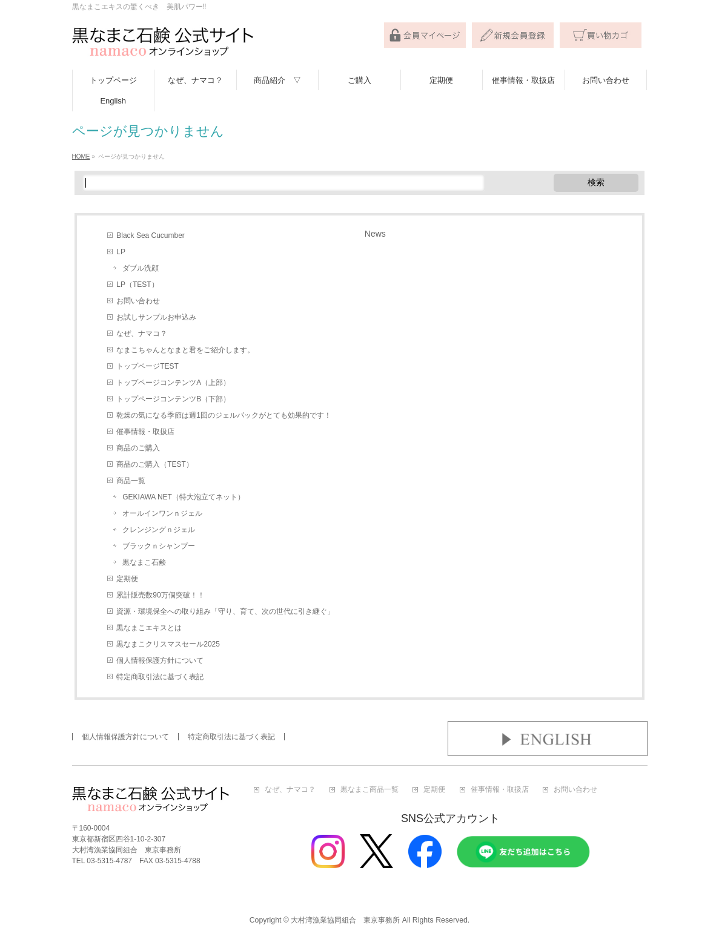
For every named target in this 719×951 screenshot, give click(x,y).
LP (120, 252)
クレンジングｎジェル (158, 529)
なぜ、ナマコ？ (141, 333)
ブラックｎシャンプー (158, 546)
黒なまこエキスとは (149, 628)
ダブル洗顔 (140, 268)
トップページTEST (147, 366)
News (375, 234)
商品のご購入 (138, 448)
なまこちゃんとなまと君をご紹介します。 (185, 350)
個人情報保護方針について (160, 660)
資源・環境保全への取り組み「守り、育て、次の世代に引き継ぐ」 (225, 611)
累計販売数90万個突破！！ (160, 595)
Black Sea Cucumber (150, 235)
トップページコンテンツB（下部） (173, 399)
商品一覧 (130, 480)
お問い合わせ (138, 301)
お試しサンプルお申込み (156, 317)
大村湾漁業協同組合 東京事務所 (345, 920)
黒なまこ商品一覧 (369, 790)
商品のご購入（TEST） (154, 464)
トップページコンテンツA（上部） (173, 382)
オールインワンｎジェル (162, 513)
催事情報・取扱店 (145, 431)
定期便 (127, 578)
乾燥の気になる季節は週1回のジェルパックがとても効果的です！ (223, 415)
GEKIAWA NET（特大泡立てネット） (183, 497)
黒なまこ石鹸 (144, 562)
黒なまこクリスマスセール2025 (168, 644)
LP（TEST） (137, 284)
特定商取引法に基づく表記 (160, 677)
